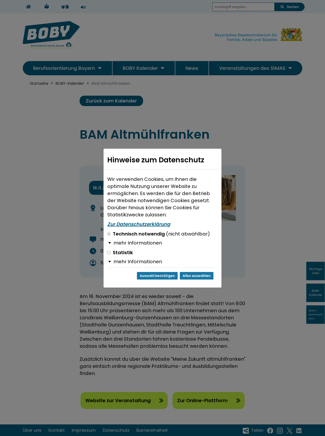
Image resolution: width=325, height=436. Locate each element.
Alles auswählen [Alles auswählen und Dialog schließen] (197, 275)
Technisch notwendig (158, 234)
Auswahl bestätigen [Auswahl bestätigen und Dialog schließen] (157, 275)
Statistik (120, 252)
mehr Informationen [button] (137, 243)
